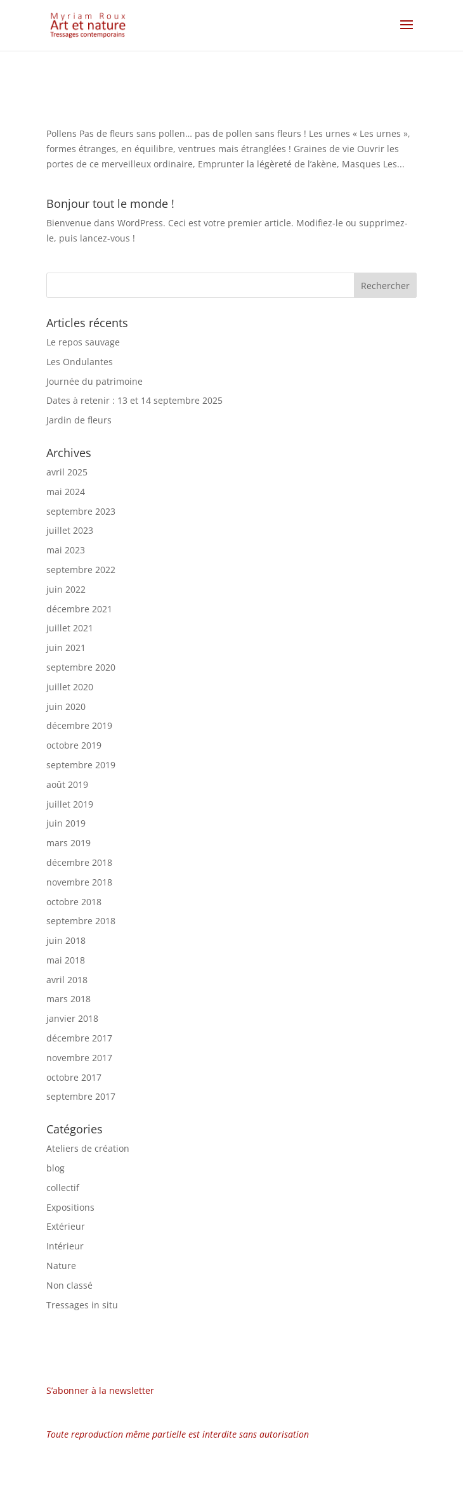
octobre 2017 (73, 1077)
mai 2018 (65, 960)
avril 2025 (67, 472)
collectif (62, 1188)
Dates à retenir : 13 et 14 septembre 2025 (134, 400)
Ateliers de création (87, 1148)
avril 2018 (67, 980)
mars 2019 (68, 843)
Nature (61, 1266)
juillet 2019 (69, 804)
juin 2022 (66, 589)
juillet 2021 (69, 628)
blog (55, 1168)
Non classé (69, 1285)
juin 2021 (66, 647)
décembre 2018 (79, 862)
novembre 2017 (79, 1058)
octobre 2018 (73, 902)
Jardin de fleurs (79, 420)
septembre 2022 (80, 570)
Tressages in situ (82, 1305)
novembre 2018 (79, 882)
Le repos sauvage (83, 342)
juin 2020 (66, 706)
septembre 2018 (80, 921)
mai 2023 (65, 550)
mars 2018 (68, 999)
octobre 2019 (73, 745)
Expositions (70, 1207)
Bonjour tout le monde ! (110, 203)
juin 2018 (66, 940)
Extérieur (65, 1226)
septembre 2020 (80, 667)
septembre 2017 (80, 1096)
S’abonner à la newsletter (100, 1390)
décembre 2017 (79, 1038)
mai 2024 (65, 492)
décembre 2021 (79, 609)
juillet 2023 (69, 530)
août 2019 (67, 784)
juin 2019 (66, 823)
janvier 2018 (72, 1018)
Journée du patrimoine (94, 381)
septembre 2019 (80, 765)
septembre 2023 (80, 511)
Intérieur (65, 1246)
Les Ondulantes (79, 362)
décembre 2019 (79, 725)
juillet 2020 (69, 687)
